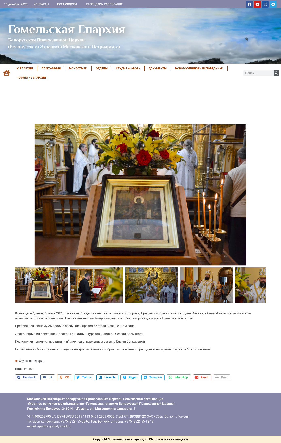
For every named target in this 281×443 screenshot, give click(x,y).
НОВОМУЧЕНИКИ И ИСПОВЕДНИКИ (199, 68)
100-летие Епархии (31, 77)
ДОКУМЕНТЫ (158, 68)
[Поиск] (276, 73)
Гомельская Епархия (66, 29)
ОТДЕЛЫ (102, 68)
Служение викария (31, 361)
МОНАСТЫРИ (78, 68)
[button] (26, 377)
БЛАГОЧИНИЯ (51, 68)
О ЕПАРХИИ (25, 68)
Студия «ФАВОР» (128, 68)
